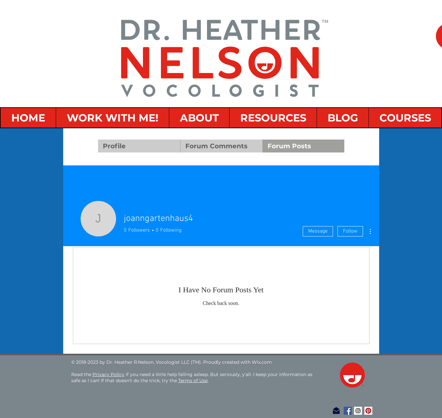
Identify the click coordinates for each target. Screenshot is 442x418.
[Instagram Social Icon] (358, 411)
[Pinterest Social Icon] (368, 411)
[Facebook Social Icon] (348, 411)
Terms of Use (193, 380)
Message (318, 231)
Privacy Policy (108, 374)
